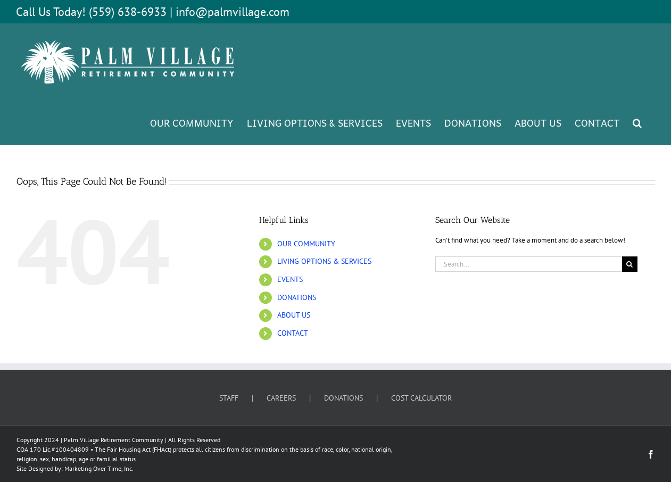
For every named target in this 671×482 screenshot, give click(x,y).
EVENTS (290, 279)
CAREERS (281, 398)
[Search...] (528, 264)
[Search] (629, 264)
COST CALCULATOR (421, 398)
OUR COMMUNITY (306, 243)
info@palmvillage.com (232, 11)
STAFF (228, 398)
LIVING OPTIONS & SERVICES (324, 261)
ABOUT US (293, 315)
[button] (637, 122)
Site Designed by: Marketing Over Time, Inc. (75, 468)
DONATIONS (296, 297)
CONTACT (292, 333)
